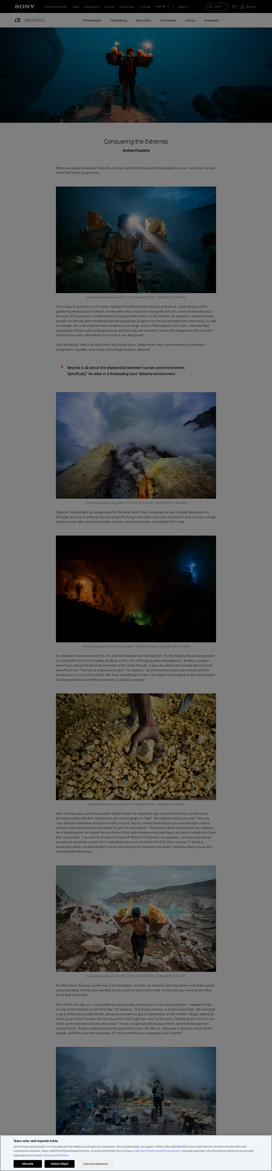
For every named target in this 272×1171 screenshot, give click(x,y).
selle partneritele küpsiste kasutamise (157, 1151)
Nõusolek (28, 1164)
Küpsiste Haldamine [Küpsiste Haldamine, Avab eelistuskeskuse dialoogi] (96, 1164)
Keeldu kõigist (59, 1164)
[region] (136, 1153)
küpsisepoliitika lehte (56, 1155)
